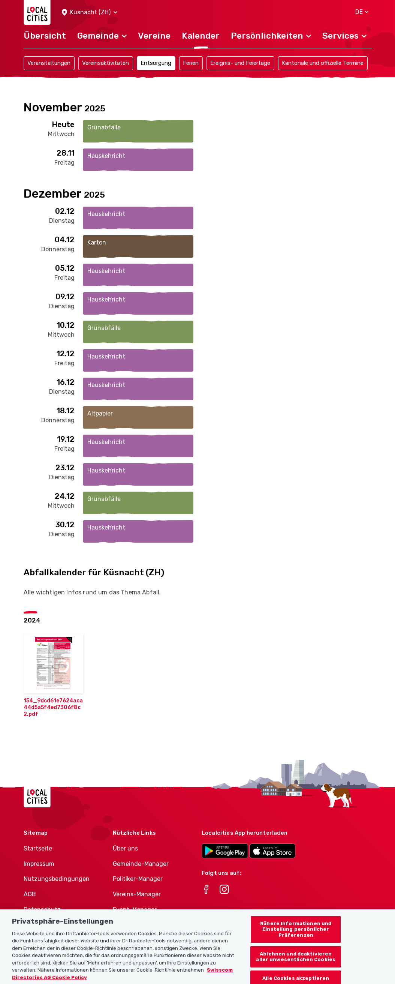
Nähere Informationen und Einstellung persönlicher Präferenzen (295, 935)
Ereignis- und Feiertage (240, 63)
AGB (30, 894)
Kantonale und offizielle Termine (323, 63)
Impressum (39, 863)
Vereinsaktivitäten (105, 63)
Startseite (38, 848)
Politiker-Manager (138, 878)
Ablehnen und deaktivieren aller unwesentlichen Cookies (295, 963)
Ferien (191, 63)
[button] (89, 12)
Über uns (125, 848)
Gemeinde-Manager (141, 863)
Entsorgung (156, 63)
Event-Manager (135, 909)
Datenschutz (42, 909)
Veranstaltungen (48, 63)
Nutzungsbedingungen (57, 878)
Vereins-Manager (137, 894)
